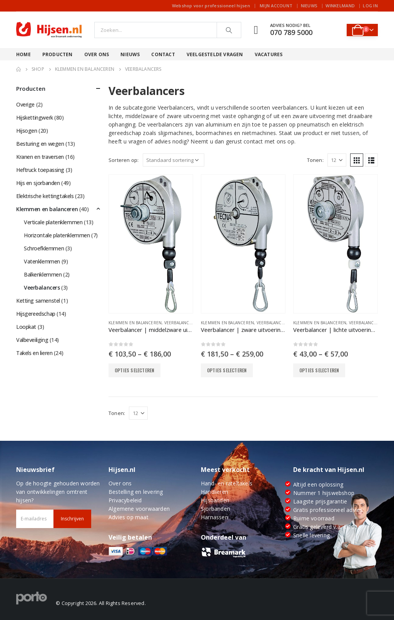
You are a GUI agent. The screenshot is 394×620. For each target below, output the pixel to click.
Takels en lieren (34, 353)
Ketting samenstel (38, 300)
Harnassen (214, 517)
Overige (25, 104)
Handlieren (214, 491)
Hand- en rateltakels (226, 483)
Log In (370, 5)
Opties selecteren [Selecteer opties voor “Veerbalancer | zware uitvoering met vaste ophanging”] (227, 370)
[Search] (229, 30)
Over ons (96, 54)
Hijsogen (26, 130)
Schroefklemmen (44, 248)
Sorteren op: (124, 160)
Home (23, 54)
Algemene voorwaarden (139, 508)
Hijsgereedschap (35, 313)
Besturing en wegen (40, 143)
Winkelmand (340, 5)
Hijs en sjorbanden (38, 183)
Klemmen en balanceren (135, 322)
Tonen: (315, 160)
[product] (151, 244)
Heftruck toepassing (40, 169)
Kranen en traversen (40, 156)
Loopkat (26, 326)
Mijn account (276, 5)
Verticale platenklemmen (53, 222)
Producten (57, 54)
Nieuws (309, 5)
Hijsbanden (215, 500)
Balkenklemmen (43, 274)
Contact (163, 54)
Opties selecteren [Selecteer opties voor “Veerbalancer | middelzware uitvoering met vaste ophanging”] (134, 370)
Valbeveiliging (32, 339)
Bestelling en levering (136, 491)
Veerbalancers (180, 322)
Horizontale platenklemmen (57, 235)
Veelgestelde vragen (215, 54)
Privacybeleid (125, 500)
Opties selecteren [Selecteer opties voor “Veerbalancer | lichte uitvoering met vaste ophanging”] (319, 370)
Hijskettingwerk (34, 117)
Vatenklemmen (42, 261)
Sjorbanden (215, 508)
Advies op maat (129, 517)
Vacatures (269, 54)
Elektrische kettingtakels (45, 196)
